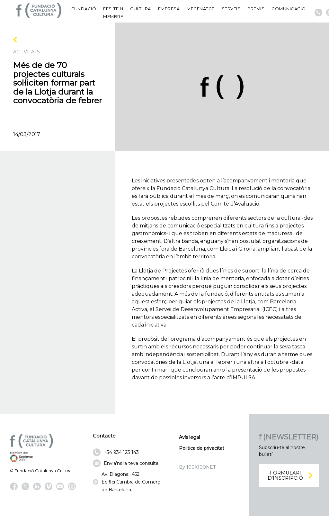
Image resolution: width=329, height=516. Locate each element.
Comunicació (288, 8)
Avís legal (189, 437)
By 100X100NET (197, 467)
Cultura (140, 8)
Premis (255, 8)
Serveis (231, 8)
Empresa (169, 8)
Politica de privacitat (201, 448)
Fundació (83, 8)
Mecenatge (201, 8)
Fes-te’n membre (113, 12)
